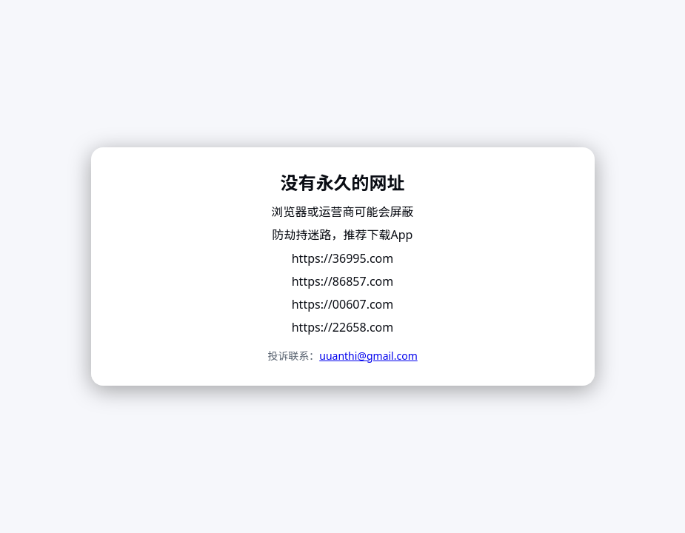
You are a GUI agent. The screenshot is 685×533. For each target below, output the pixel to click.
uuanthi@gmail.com (368, 356)
